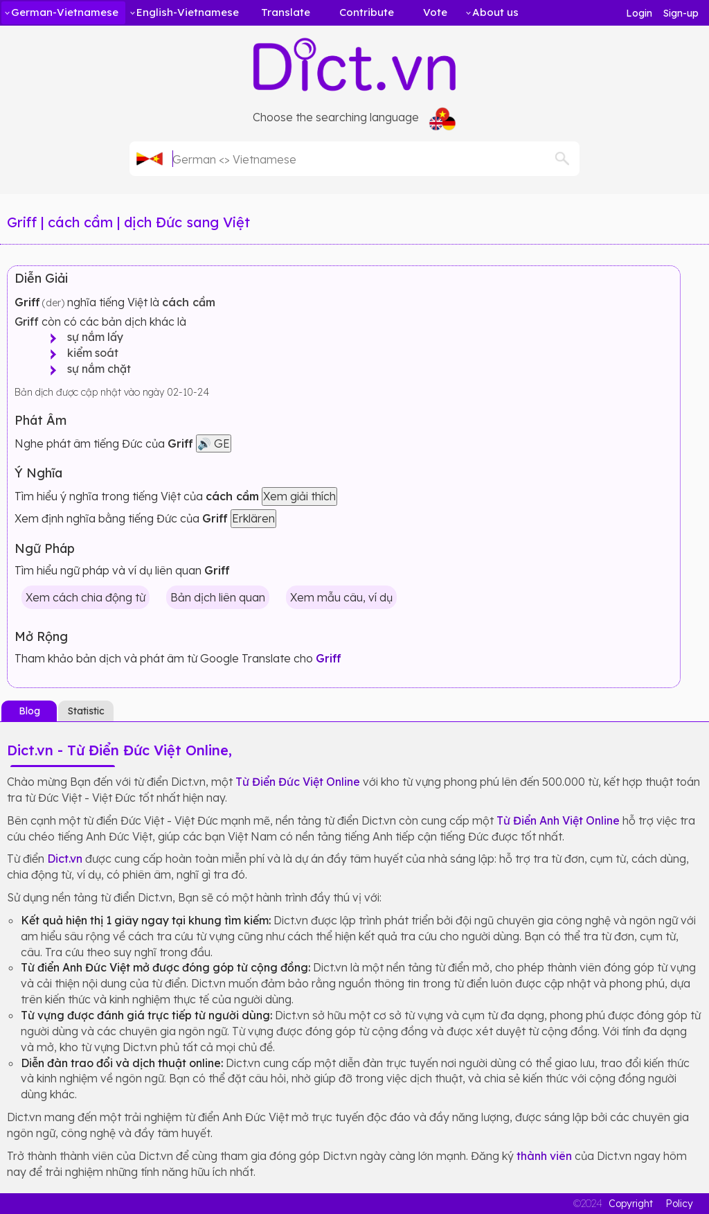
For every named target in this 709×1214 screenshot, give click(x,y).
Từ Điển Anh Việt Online (558, 820)
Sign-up (681, 13)
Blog (29, 711)
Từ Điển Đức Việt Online (297, 782)
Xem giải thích (299, 496)
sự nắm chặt (95, 369)
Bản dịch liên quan (217, 597)
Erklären (253, 518)
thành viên (544, 1156)
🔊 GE (213, 443)
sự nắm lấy (91, 337)
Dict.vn (64, 858)
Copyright (631, 1203)
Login (639, 13)
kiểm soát (88, 353)
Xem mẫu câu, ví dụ (341, 597)
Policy (679, 1203)
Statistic (86, 711)
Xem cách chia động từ (85, 597)
